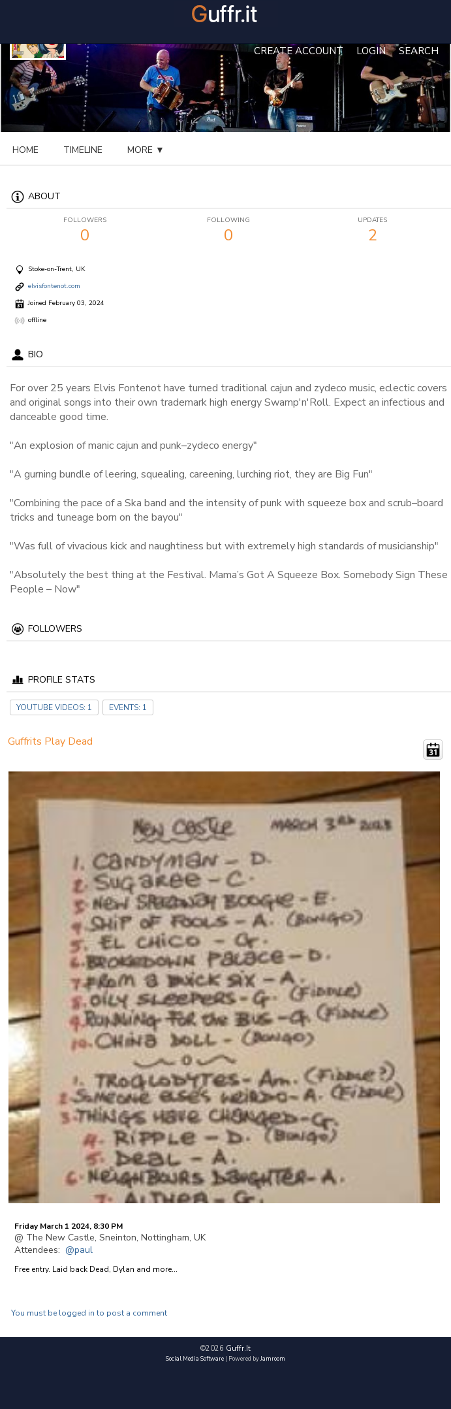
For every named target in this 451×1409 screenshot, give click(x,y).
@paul (79, 1250)
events (145, 150)
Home (25, 150)
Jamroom (272, 1359)
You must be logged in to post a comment (89, 1313)
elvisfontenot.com (54, 286)
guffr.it (238, 1348)
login (371, 50)
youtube (209, 150)
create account (298, 50)
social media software (195, 1359)
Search (419, 50)
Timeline (82, 150)
